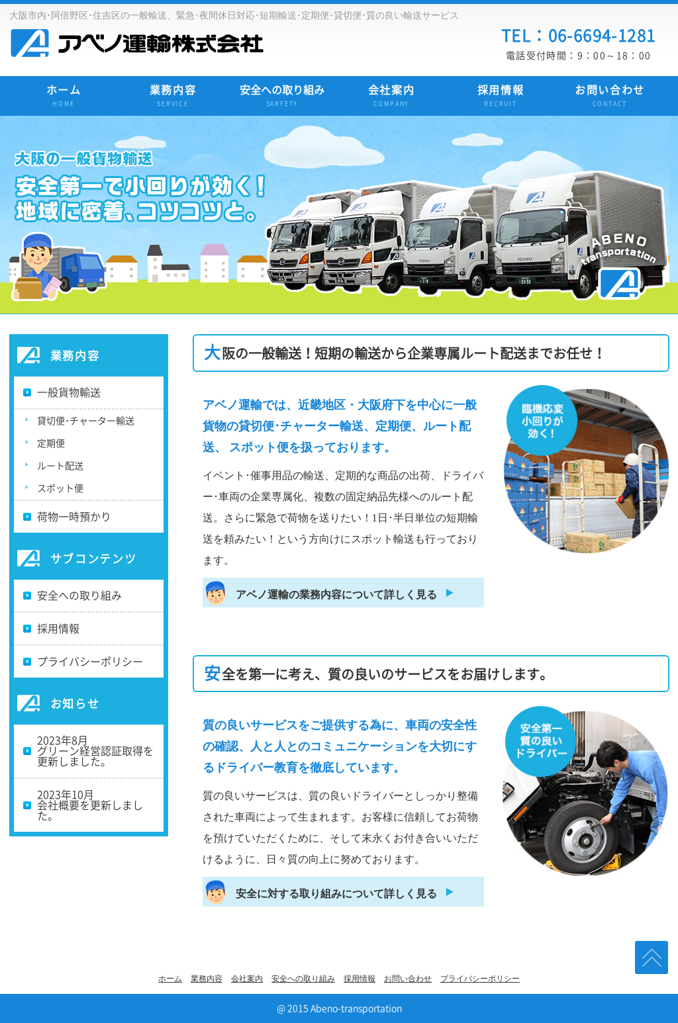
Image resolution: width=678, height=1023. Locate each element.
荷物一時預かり (74, 517)
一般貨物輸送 (69, 392)
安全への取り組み (282, 97)
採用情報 (501, 97)
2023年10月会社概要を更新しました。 (90, 805)
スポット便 (60, 488)
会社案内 (391, 97)
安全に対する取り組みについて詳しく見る (336, 893)
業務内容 (173, 97)
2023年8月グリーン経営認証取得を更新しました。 (95, 751)
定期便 (51, 443)
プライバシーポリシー (90, 661)
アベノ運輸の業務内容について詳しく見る (336, 594)
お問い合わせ (610, 97)
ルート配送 (60, 465)
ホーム (64, 97)
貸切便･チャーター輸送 (85, 420)
